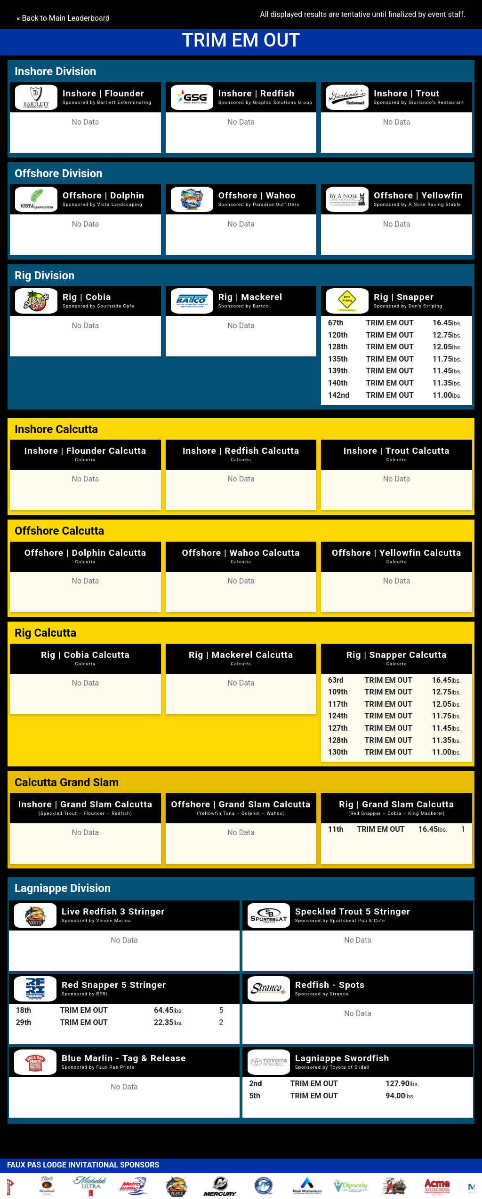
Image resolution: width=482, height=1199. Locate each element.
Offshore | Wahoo (257, 195)
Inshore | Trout (407, 93)
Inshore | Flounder (104, 93)
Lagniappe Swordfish (342, 1058)
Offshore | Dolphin (104, 195)
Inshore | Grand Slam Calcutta (85, 807)
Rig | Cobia (87, 297)
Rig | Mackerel (250, 297)
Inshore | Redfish (256, 93)
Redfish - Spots (330, 984)
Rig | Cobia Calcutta (85, 657)
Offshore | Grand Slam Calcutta (241, 807)
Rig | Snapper (404, 297)
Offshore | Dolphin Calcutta (85, 555)
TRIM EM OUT (390, 322)
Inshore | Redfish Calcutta (241, 453)
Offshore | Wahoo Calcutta (241, 555)
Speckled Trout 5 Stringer (352, 911)
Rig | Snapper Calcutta (396, 657)
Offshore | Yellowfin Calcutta (396, 555)
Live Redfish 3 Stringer (113, 911)
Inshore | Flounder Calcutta (85, 453)
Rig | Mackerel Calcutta (241, 657)
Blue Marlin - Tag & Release (124, 1058)
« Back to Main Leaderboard (63, 18)
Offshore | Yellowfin (418, 195)
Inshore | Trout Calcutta (397, 453)
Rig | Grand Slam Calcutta (396, 807)
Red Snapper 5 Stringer (114, 984)
